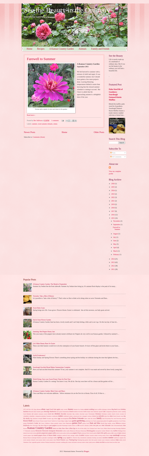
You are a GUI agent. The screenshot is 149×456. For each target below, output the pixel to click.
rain (112, 433)
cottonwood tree (77, 416)
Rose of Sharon (47, 435)
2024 (113, 190)
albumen (38, 409)
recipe (115, 433)
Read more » (31, 115)
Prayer (79, 433)
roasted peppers (38, 435)
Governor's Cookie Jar (34, 423)
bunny (88, 411)
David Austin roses (118, 416)
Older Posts (99, 132)
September (116, 224)
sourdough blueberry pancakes (39, 437)
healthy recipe (111, 423)
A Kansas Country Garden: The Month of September (50, 284)
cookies (60, 416)
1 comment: (55, 120)
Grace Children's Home (47, 423)
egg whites (54, 418)
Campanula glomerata (111, 411)
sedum (96, 435)
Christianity (91, 414)
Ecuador (49, 418)
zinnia (55, 124)
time (90, 440)
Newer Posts (29, 132)
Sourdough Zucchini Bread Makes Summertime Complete (51, 367)
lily (77, 428)
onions (34, 433)
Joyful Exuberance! (39, 355)
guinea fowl (77, 423)
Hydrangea (65, 425)
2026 (113, 183)
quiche (95, 433)
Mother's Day (109, 431)
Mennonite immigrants (49, 431)
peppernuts (45, 433)
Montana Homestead (81, 431)
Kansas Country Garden (39, 427)
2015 (113, 218)
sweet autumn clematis (45, 124)
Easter (44, 418)
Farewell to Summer (41, 59)
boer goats (59, 411)
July (114, 237)
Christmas (98, 414)
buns (92, 411)
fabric (85, 418)
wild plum (74, 442)
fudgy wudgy (64, 421)
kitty (60, 428)
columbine (26, 416)
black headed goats (39, 411)
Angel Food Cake (51, 409)
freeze (34, 421)
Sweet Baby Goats (39, 308)
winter (83, 442)
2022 (113, 197)
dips (31, 418)
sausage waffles (74, 435)
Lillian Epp (72, 428)
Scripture (87, 435)
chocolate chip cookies (73, 414)
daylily (28, 418)
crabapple (84, 416)
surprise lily (123, 437)
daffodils (101, 416)
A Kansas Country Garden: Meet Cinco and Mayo (49, 391)
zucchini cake (116, 442)
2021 (113, 201)
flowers (25, 421)
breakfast (75, 411)
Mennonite (39, 431)
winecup (79, 442)
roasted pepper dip (28, 435)
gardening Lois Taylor (91, 421)
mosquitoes (99, 431)
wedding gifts (64, 442)
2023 (113, 194)
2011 (113, 269)
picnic (58, 433)
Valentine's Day (27, 442)
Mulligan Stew (122, 431)
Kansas (25, 428)
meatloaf (33, 431)
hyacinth (59, 425)
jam (97, 425)
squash (69, 438)
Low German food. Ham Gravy (95, 428)
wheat (69, 442)
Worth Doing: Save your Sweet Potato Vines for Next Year (52, 379)
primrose (84, 433)
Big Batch (115, 409)
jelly (100, 425)
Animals (82, 48)
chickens (57, 414)
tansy (67, 440)
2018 (113, 208)
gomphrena (116, 421)
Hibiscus (118, 423)
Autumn (70, 409)
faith (89, 418)
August (115, 234)
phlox (54, 433)
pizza (61, 433)
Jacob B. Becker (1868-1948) (88, 425)
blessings (46, 411)
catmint (36, 414)
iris (78, 425)
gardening (81, 421)
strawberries (83, 437)
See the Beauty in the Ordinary (67, 10)
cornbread (65, 416)
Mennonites (59, 431)
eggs (59, 418)
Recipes (40, 48)
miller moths (66, 431)
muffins (115, 431)
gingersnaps (100, 421)
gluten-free (106, 421)
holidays (123, 423)
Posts (112, 153)
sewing (100, 435)
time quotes (94, 440)
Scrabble (81, 435)
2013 (113, 262)
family (99, 418)
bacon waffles (98, 409)
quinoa (109, 433)
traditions (112, 440)
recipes (119, 433)
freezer (38, 421)
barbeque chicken (106, 409)
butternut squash (98, 411)
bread (71, 411)
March (115, 251)
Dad (97, 416)
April (115, 247)
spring (59, 437)
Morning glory (91, 431)
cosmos (71, 416)
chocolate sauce (84, 414)
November (116, 221)
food (30, 421)
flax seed (113, 418)
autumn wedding (89, 409)
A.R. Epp (33, 409)
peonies (39, 433)
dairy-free (106, 416)
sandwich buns (66, 435)
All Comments (115, 157)
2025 (113, 187)
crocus (94, 416)
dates (111, 416)
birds (119, 409)
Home (29, 48)
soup (111, 435)
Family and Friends (100, 48)
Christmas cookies (106, 414)
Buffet (85, 411)
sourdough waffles (52, 437)
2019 (113, 204)
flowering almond (121, 418)
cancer (119, 411)
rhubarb (124, 433)
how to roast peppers (50, 425)
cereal (45, 414)
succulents (99, 437)
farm (103, 418)
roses (54, 435)
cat (32, 414)
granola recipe (58, 423)
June (115, 241)
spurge (64, 437)
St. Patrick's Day (75, 437)
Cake (104, 411)
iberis (73, 425)
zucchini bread (109, 442)
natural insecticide (28, 433)
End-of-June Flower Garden (42, 320)
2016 (113, 215)
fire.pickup (108, 418)
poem (70, 433)
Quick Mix (100, 433)
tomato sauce (101, 440)
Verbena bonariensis (50, 442)
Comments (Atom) (39, 137)
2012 (113, 266)
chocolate (63, 414)
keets (54, 428)
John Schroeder (106, 425)
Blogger (86, 451)
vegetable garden (36, 442)
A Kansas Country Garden (61, 48)
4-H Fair (28, 409)
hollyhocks (26, 425)
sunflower (116, 437)
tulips (117, 440)
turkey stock (122, 440)
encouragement (65, 418)
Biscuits (31, 411)
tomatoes (107, 440)
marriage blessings (116, 428)
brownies (80, 411)
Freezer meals (43, 421)
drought (40, 418)
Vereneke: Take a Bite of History (43, 296)
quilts (105, 433)
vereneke (58, 442)
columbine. (32, 416)
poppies (75, 433)
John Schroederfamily (117, 425)
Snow (107, 435)
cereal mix (50, 414)
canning (124, 411)
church (113, 414)
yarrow (93, 442)
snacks (104, 435)
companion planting (40, 416)
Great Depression (67, 423)
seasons (92, 435)
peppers (50, 433)
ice (76, 425)
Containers (49, 416)
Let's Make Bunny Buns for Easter (44, 343)
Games (70, 421)
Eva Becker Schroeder (76, 418)
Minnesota (72, 431)
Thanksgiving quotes (82, 440)
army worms (64, 409)
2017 (113, 211)
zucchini (102, 442)
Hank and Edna (95, 423)
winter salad (88, 442)
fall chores (93, 418)
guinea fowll (85, 423)
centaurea (40, 414)
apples (58, 409)
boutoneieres (66, 411)
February (116, 254)
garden (74, 421)
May (115, 244)
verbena (43, 442)
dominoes (35, 418)
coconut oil (123, 414)
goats (110, 421)
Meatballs (27, 431)
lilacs (63, 428)
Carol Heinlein (27, 414)
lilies (67, 428)
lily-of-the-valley (82, 428)
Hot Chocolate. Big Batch (37, 425)
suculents (105, 438)
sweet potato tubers (41, 440)
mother (103, 431)
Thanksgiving (73, 440)
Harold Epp (104, 423)
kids (57, 428)
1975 (24, 409)
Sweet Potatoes (60, 440)
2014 (113, 259)
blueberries (53, 411)
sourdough (116, 435)
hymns (70, 425)
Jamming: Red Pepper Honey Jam (44, 331)
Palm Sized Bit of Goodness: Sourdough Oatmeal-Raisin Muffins (116, 94)
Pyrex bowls (90, 433)
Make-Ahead (107, 428)
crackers (89, 416)
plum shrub (66, 433)
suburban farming (91, 437)
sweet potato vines (51, 440)
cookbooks (55, 416)
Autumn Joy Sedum (78, 409)
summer (34, 124)
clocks (117, 414)
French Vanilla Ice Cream (54, 421)
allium (43, 409)
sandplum (59, 435)
